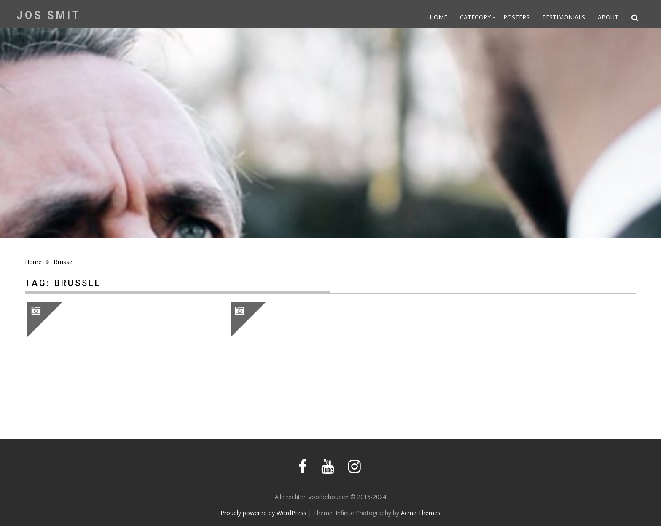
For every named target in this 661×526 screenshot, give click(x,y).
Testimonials (563, 17)
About (608, 17)
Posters (516, 17)
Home (438, 17)
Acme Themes (421, 513)
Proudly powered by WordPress (263, 513)
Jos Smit (48, 15)
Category (475, 17)
